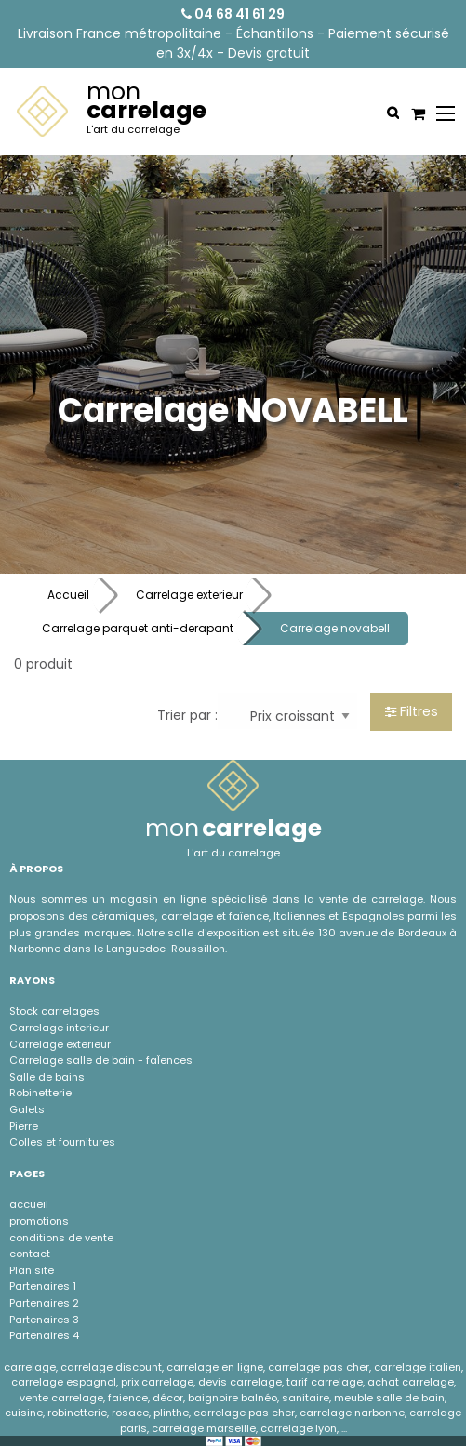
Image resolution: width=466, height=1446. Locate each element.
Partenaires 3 (44, 1319)
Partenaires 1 (42, 1286)
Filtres (411, 711)
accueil (28, 1204)
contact (29, 1253)
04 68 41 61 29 (233, 14)
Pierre (23, 1126)
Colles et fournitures (62, 1141)
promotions (39, 1221)
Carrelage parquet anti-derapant (137, 628)
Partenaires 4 (44, 1335)
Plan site (31, 1270)
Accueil (68, 595)
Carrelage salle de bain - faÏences (101, 1060)
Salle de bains (47, 1076)
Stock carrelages (54, 1010)
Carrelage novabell (335, 628)
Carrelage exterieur (189, 595)
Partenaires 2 (44, 1302)
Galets (27, 1109)
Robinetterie (40, 1092)
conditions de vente (61, 1237)
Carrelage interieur (59, 1027)
